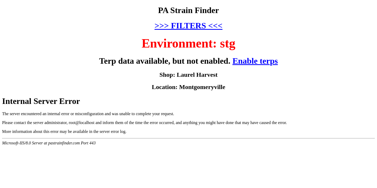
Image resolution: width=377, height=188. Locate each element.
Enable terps (255, 61)
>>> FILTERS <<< (188, 25)
